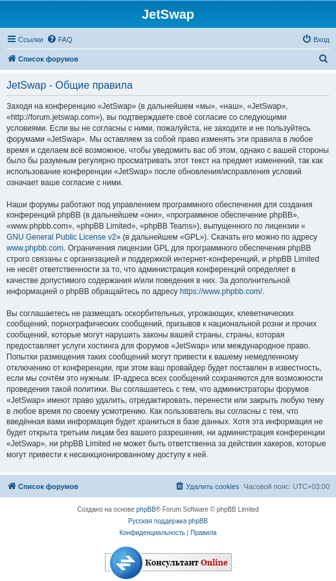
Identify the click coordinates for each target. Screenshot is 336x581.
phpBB (146, 509)
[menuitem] (60, 39)
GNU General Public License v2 (61, 237)
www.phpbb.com (34, 248)
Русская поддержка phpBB (168, 521)
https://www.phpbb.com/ (221, 291)
